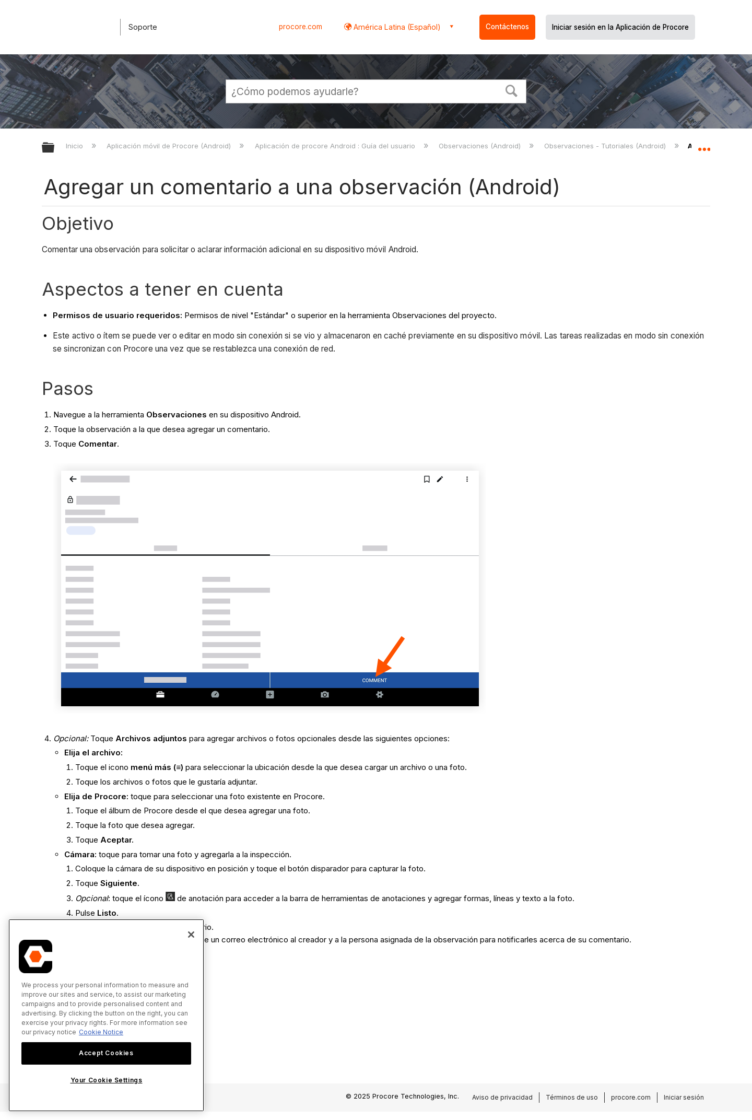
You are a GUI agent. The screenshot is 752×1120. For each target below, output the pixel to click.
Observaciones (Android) (481, 146)
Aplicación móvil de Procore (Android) (170, 146)
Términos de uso (572, 1097)
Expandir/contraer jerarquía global (54, 148)
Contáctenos (507, 26)
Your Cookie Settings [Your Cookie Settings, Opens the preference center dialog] (106, 1080)
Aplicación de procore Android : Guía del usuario (336, 146)
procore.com (300, 26)
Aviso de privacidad (502, 1097)
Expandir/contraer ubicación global (704, 145)
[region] (106, 1015)
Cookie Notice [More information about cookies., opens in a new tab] (101, 1032)
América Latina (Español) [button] (396, 26)
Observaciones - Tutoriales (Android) (606, 146)
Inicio (75, 146)
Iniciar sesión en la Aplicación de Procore (620, 27)
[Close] (191, 934)
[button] (511, 89)
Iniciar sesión (684, 1097)
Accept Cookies (106, 1053)
